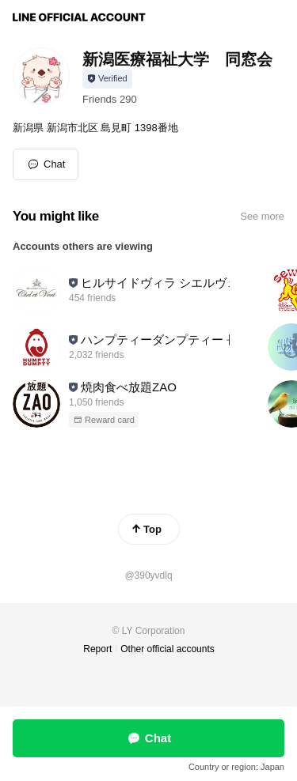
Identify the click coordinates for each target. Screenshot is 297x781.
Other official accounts (167, 649)
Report (97, 649)
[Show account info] (107, 79)
